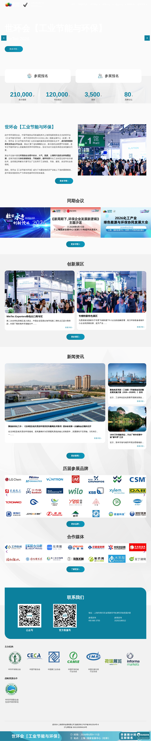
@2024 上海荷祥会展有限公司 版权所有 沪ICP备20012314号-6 (75, 724)
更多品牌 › (75, 524)
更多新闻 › (75, 456)
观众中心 (119, 4)
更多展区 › (75, 337)
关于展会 (94, 4)
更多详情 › (13, 49)
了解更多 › (75, 569)
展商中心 (106, 4)
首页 (73, 4)
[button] (147, 38)
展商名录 (131, 4)
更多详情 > (75, 244)
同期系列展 (82, 4)
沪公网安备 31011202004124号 (75, 727)
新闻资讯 (141, 4)
